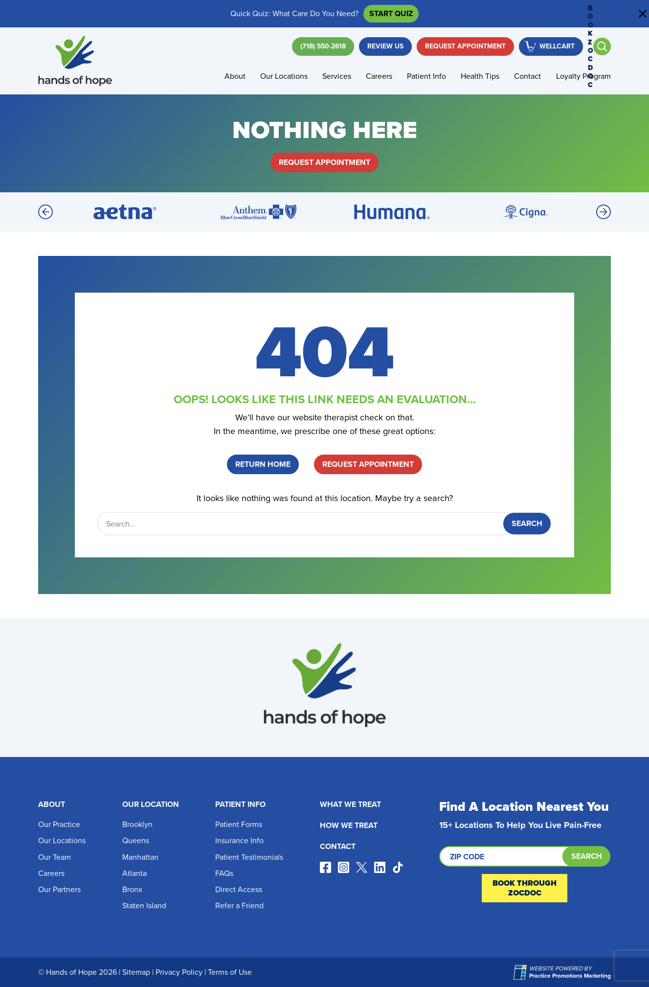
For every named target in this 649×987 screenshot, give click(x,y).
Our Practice (59, 824)
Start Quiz (391, 13)
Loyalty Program (583, 76)
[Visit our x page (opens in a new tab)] (361, 867)
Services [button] (336, 76)
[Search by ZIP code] (524, 856)
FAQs (224, 873)
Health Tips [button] (480, 76)
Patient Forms (238, 824)
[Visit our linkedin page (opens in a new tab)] (379, 867)
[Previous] (45, 212)
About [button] (235, 76)
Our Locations (62, 840)
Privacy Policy (179, 972)
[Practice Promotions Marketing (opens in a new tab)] (521, 972)
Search (586, 856)
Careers (51, 873)
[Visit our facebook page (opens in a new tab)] (325, 867)
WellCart (557, 46)
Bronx (132, 889)
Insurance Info (239, 840)
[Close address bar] (643, 14)
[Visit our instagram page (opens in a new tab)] (343, 867)
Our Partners (59, 889)
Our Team (54, 857)
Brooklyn (137, 824)
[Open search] (602, 46)
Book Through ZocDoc (524, 887)
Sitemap (136, 972)
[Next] (603, 212)
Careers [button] (379, 76)
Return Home (263, 464)
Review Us (385, 46)
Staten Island (144, 905)
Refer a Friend (239, 905)
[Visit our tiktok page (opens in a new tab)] (397, 867)
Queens (135, 840)
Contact (527, 76)
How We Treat (349, 825)
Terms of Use (230, 972)
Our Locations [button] (284, 76)
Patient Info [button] (426, 76)
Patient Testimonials (249, 857)
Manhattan (140, 857)
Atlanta (134, 873)
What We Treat (350, 804)
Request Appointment (465, 46)
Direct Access (238, 889)
